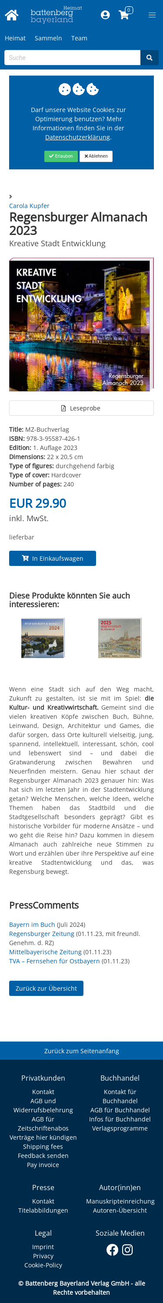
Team (79, 38)
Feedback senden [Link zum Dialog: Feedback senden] (43, 1155)
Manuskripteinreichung (120, 1201)
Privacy (43, 1256)
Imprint (43, 1247)
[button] (152, 15)
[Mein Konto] (105, 15)
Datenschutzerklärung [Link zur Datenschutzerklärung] (77, 137)
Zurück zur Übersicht (46, 988)
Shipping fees (43, 1146)
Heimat (15, 38)
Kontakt (43, 1092)
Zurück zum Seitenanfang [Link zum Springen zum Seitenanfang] (81, 1051)
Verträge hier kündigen (43, 1137)
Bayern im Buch (32, 924)
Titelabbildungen (43, 1210)
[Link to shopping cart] (123, 15)
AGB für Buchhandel (120, 1110)
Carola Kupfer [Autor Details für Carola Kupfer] (29, 206)
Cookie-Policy (43, 1265)
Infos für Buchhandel (120, 1119)
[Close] (61, 156)
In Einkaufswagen (52, 558)
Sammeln (48, 38)
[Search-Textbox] (72, 57)
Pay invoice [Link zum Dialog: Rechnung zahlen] (43, 1165)
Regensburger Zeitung (41, 933)
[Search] (149, 57)
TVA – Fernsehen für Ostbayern (54, 961)
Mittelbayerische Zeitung (45, 952)
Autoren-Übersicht (120, 1210)
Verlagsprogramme (120, 1128)
